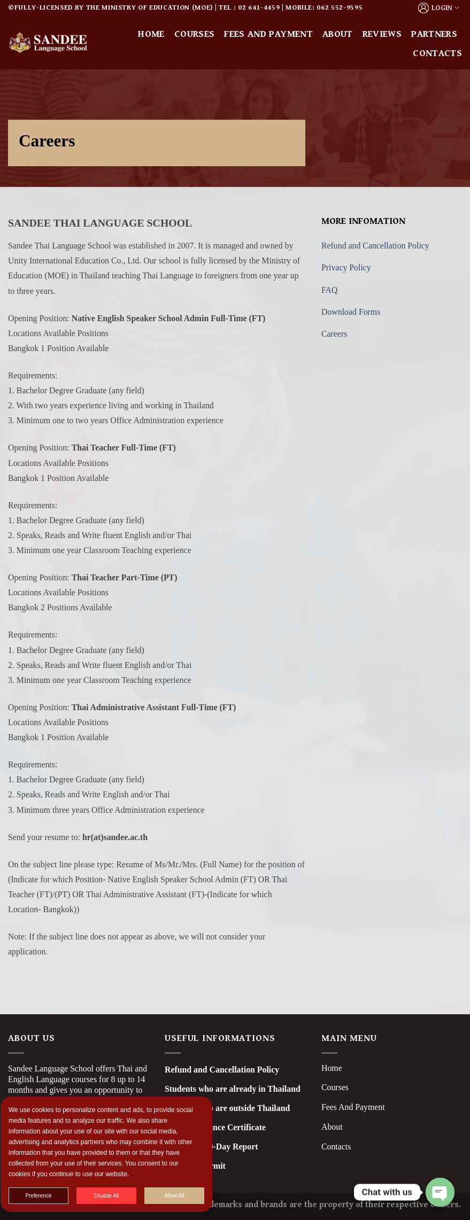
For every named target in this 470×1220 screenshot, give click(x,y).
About (337, 34)
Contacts (437, 53)
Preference (46, 1196)
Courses (194, 34)
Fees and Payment (268, 34)
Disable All (114, 1196)
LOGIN (438, 8)
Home (151, 34)
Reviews (382, 34)
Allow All (181, 1196)
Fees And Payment (353, 1107)
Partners (434, 34)
